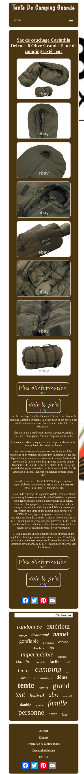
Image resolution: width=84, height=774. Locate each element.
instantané (40, 635)
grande (39, 705)
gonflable (29, 641)
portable (40, 662)
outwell (67, 696)
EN (41, 756)
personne (31, 712)
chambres (38, 648)
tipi (51, 647)
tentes (24, 670)
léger (65, 714)
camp (53, 714)
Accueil (43, 730)
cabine (63, 642)
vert (67, 672)
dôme (61, 677)
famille (57, 703)
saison (24, 678)
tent (20, 694)
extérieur (58, 626)
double (25, 705)
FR (46, 756)
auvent (43, 688)
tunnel (60, 634)
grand (61, 686)
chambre (23, 661)
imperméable (37, 654)
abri (54, 694)
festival (37, 695)
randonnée (29, 626)
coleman (62, 656)
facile (54, 661)
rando (67, 662)
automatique (43, 678)
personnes (48, 642)
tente (26, 685)
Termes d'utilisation (43, 750)
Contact (43, 737)
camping (48, 669)
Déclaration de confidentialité (43, 743)
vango (23, 635)
